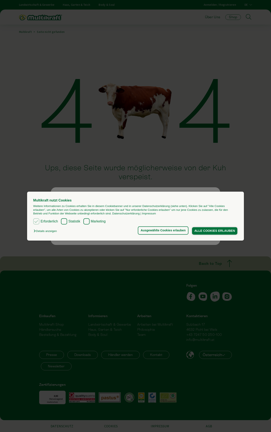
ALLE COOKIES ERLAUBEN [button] (214, 231)
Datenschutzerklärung (126, 213)
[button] (46, 231)
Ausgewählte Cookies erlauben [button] (163, 230)
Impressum (149, 213)
